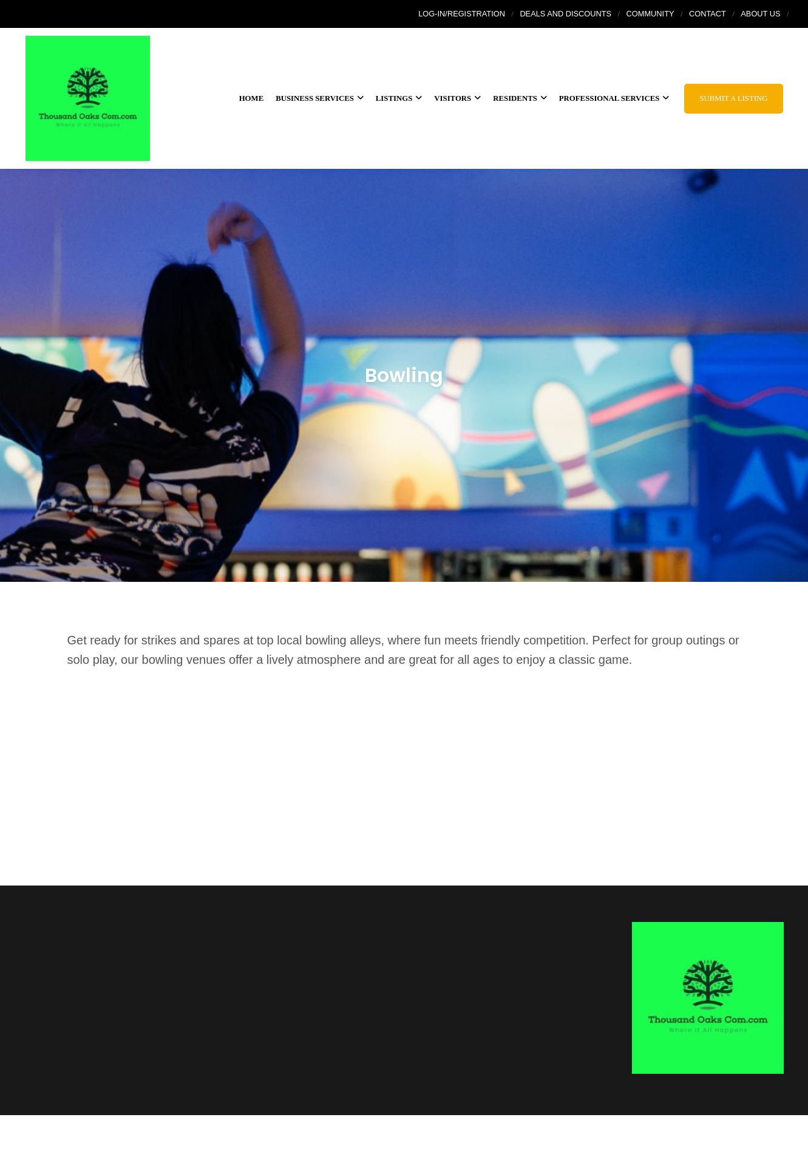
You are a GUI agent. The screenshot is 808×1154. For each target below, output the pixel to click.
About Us (760, 13)
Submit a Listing (733, 98)
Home (251, 98)
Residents (520, 98)
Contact (707, 13)
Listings (399, 98)
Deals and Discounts (565, 13)
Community (650, 13)
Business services (320, 98)
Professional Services (614, 98)
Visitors (457, 98)
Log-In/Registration (461, 13)
